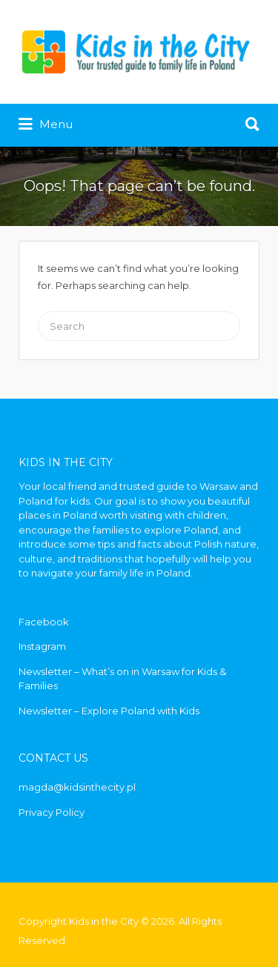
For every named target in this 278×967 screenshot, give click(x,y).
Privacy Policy (52, 812)
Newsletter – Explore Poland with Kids (109, 711)
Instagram (42, 646)
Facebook (44, 622)
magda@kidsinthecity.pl (77, 787)
